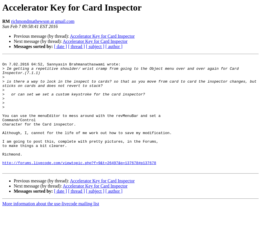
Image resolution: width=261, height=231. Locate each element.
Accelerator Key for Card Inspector (102, 36)
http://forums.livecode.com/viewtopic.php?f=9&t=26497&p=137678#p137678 (79, 184)
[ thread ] (76, 46)
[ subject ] (95, 46)
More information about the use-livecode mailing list (50, 226)
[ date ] (60, 46)
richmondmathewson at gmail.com (43, 21)
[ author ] (114, 46)
